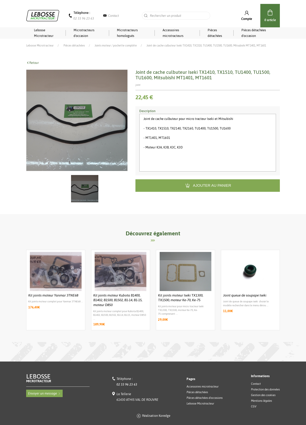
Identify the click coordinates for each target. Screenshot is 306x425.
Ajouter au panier (207, 185)
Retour (32, 62)
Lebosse (58, 378)
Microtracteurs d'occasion (84, 33)
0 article (270, 15)
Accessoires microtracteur (203, 386)
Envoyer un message (44, 393)
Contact (113, 15)
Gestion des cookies (263, 395)
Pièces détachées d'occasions (205, 397)
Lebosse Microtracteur (43, 33)
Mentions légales (261, 400)
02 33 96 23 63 (83, 18)
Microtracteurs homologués (127, 33)
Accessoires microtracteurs (173, 33)
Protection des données (265, 389)
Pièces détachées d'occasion (253, 33)
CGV (253, 406)
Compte (246, 15)
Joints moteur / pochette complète (116, 45)
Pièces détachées (215, 33)
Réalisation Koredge (153, 416)
